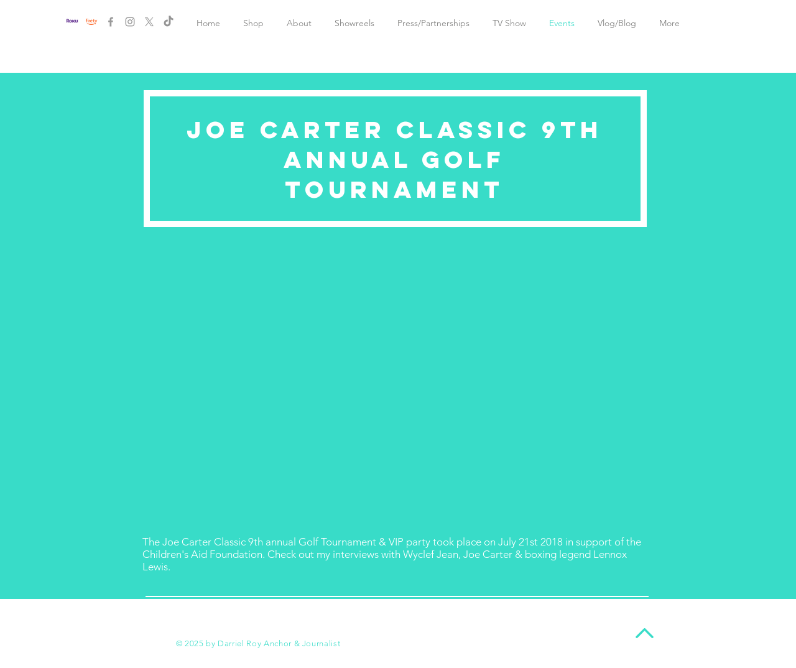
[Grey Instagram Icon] (130, 22)
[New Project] (91, 22)
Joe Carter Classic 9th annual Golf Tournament (395, 159)
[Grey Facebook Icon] (110, 22)
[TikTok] (168, 22)
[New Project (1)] (72, 22)
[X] (149, 22)
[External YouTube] (395, 381)
